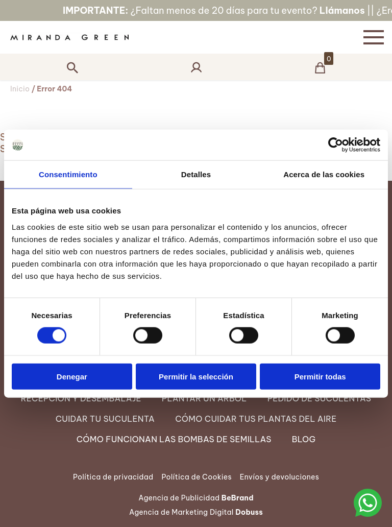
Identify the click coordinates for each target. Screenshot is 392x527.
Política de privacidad (113, 477)
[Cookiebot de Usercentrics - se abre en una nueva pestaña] (335, 145)
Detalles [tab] (196, 174)
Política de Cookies (196, 477)
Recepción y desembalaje (81, 398)
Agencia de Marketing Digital (196, 512)
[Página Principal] (177, 37)
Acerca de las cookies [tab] (323, 174)
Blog (304, 439)
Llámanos (354, 10)
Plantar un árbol (204, 398)
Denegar (72, 376)
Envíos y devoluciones (279, 477)
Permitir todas (320, 376)
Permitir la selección (196, 376)
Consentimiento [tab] (68, 174)
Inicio (20, 88)
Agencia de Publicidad (196, 497)
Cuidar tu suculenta (105, 419)
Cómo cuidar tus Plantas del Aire (255, 419)
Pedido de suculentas (319, 398)
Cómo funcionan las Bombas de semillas (174, 439)
